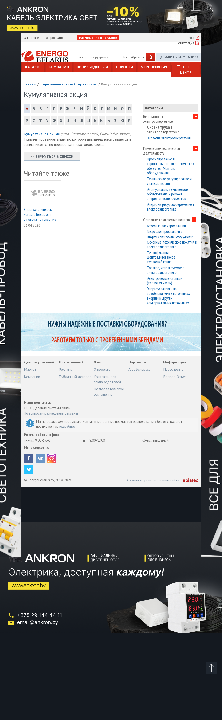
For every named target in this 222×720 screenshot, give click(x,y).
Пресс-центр (187, 69)
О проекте (31, 38)
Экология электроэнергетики (169, 138)
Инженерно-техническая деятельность (161, 150)
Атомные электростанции (166, 226)
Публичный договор (75, 376)
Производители (92, 67)
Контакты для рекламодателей (107, 379)
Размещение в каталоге (98, 38)
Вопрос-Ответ (55, 38)
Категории (154, 108)
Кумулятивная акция (119, 84)
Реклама (65, 369)
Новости (124, 67)
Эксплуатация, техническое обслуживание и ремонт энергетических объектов (167, 194)
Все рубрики (134, 57)
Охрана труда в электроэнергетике (163, 129)
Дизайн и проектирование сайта (153, 480)
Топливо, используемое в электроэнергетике (165, 270)
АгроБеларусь (139, 369)
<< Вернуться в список (52, 156)
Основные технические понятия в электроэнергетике (172, 244)
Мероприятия (154, 67)
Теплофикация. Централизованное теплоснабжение (161, 257)
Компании (59, 67)
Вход (190, 38)
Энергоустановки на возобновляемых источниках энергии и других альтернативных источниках (168, 295)
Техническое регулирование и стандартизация (169, 181)
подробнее (67, 426)
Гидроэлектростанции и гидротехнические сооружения (170, 234)
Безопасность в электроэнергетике (158, 119)
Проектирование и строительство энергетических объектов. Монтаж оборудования (170, 166)
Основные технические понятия (166, 219)
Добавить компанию (178, 57)
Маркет (30, 369)
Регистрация (185, 43)
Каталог (33, 67)
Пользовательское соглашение (109, 391)
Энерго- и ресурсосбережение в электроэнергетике (171, 207)
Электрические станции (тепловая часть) (164, 280)
